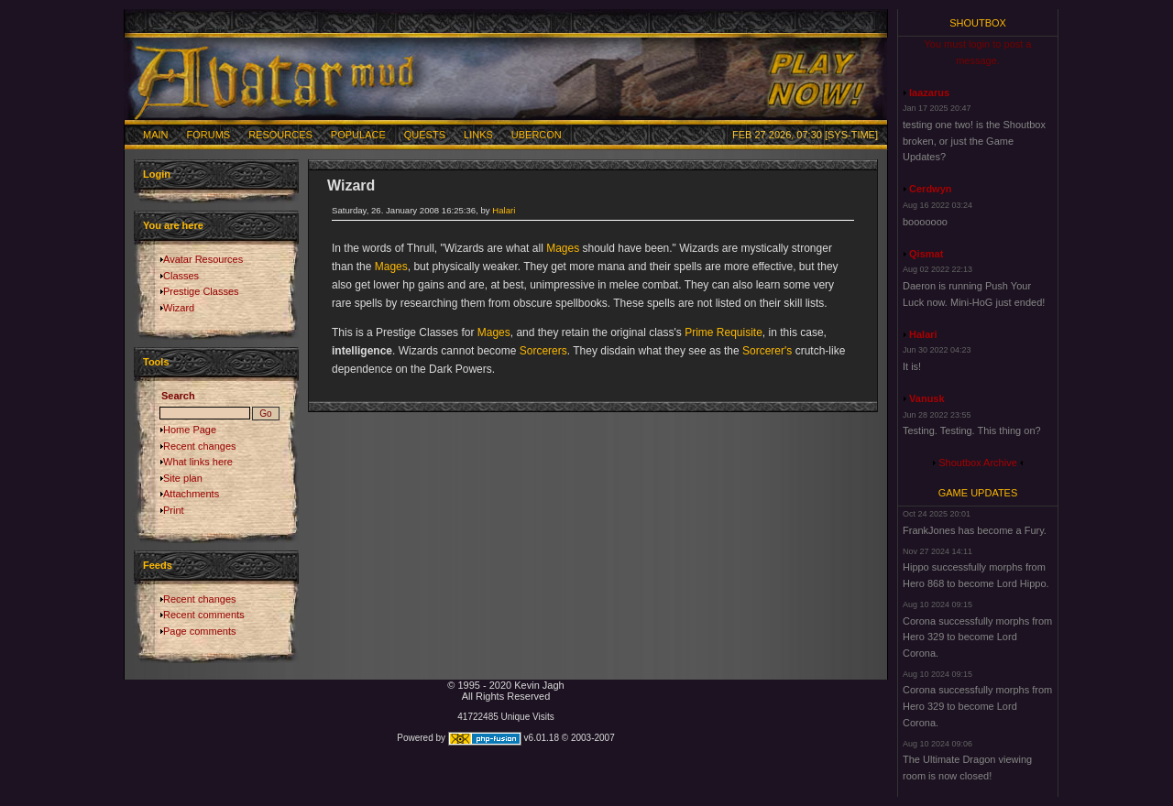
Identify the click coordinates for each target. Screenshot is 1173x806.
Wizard (178, 307)
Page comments (199, 631)
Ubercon (536, 134)
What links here (198, 461)
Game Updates (978, 492)
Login (156, 174)
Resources (280, 134)
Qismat (926, 253)
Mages (562, 248)
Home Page (189, 429)
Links (478, 134)
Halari (503, 210)
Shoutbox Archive (977, 462)
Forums (209, 134)
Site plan (183, 478)
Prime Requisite (723, 332)
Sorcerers (543, 350)
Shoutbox (977, 22)
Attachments (191, 493)
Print (173, 510)
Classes (181, 275)
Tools (156, 361)
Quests (424, 134)
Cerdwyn (930, 188)
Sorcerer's (767, 350)
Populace (358, 134)
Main (156, 134)
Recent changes (199, 446)
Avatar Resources (203, 259)
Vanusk (927, 398)
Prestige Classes (201, 291)
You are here (173, 225)
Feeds (157, 565)
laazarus (929, 92)
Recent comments (204, 614)
